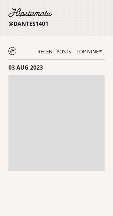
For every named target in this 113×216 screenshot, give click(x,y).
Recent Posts (54, 51)
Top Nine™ (89, 51)
